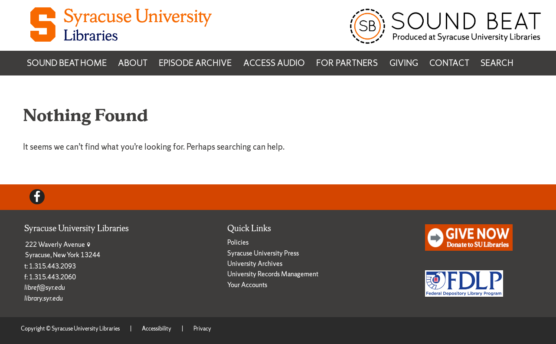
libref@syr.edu (44, 287)
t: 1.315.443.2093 (50, 266)
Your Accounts (247, 284)
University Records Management (272, 273)
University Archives (254, 263)
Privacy (202, 328)
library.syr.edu (43, 298)
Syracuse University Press (263, 253)
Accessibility (156, 328)
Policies (238, 242)
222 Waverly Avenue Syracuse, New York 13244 (62, 249)
